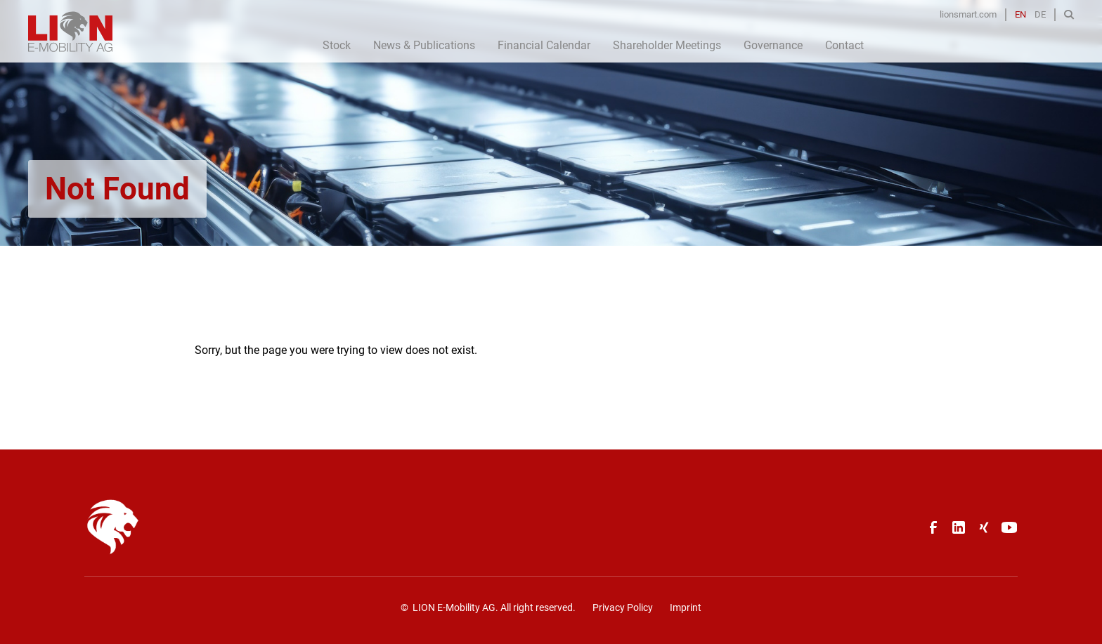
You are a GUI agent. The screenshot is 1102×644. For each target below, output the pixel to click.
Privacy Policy (622, 607)
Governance (773, 45)
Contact (844, 45)
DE (1040, 14)
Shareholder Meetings (667, 45)
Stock (337, 45)
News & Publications (424, 45)
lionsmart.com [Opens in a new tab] (968, 14)
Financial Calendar (544, 45)
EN (1020, 14)
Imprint (685, 607)
